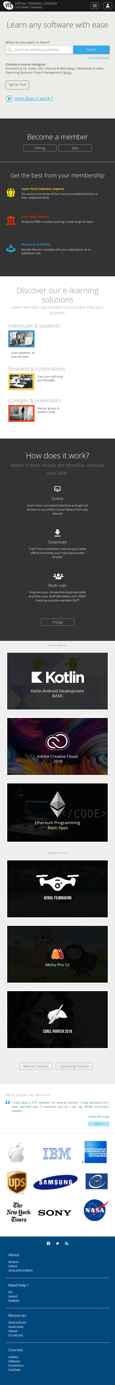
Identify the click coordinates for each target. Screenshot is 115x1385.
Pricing (40, 148)
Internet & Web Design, (61, 68)
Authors (12, 1265)
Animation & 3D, (16, 68)
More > (99, 1124)
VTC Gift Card (15, 1335)
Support (12, 1296)
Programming (15, 1365)
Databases (14, 1361)
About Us (13, 1261)
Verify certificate (17, 1322)
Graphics (13, 1356)
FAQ (10, 1291)
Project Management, (48, 73)
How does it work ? (29, 98)
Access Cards (15, 1326)
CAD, (40, 68)
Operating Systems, (19, 73)
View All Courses (98, 57)
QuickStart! (14, 1369)
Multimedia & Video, (90, 68)
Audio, (32, 68)
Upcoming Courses (74, 1066)
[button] (108, 5)
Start (75, 148)
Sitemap (12, 1330)
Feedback (13, 1300)
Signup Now (17, 84)
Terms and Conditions (20, 1270)
